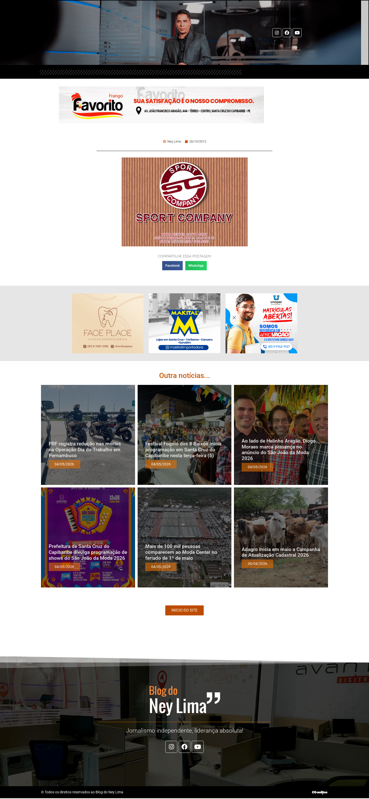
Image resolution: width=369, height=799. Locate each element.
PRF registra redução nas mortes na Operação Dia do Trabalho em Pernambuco (85, 449)
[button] (172, 265)
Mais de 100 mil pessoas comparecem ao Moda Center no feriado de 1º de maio (181, 552)
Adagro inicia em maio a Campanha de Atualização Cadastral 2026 (281, 552)
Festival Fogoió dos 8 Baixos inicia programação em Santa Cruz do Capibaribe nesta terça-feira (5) (183, 449)
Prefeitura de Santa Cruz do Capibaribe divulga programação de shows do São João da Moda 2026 (88, 552)
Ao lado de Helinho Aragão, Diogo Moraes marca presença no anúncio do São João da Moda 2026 (279, 449)
